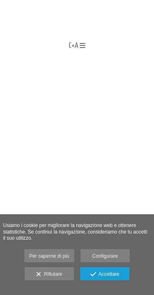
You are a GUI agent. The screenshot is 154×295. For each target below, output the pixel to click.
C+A (77, 46)
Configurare (105, 256)
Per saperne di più (49, 256)
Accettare (105, 274)
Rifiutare (49, 274)
